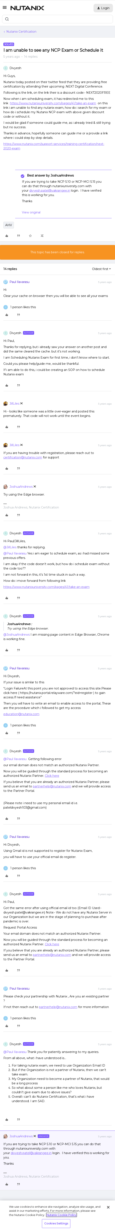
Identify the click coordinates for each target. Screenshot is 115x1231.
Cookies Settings (56, 1223)
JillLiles (14, 403)
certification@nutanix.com (22, 457)
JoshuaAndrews (21, 487)
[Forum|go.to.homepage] (27, 8)
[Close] (108, 1207)
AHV (8, 225)
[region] (57, 1215)
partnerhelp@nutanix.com (52, 786)
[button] (4, 9)
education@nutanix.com (21, 714)
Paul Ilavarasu (19, 282)
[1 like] (19, 307)
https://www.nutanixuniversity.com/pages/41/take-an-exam (53, 103)
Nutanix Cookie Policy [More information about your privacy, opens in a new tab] (61, 1215)
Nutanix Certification (21, 31)
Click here (52, 776)
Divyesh (15, 68)
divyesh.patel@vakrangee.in (49, 190)
